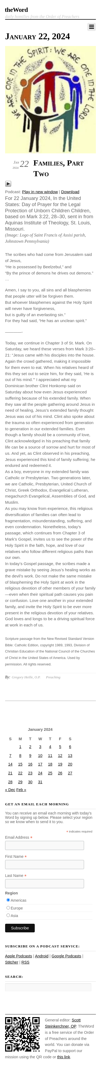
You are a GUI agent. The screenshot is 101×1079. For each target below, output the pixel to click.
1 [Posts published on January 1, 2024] (20, 747)
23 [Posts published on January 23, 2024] (30, 773)
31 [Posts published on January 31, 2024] (40, 782)
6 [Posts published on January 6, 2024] (70, 747)
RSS (25, 962)
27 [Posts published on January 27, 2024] (70, 773)
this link (63, 1057)
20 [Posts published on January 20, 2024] (70, 764)
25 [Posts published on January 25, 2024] (50, 773)
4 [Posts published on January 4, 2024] (50, 747)
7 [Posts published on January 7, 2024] (10, 755)
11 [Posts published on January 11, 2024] (50, 755)
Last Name (16, 875)
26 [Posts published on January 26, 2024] (60, 773)
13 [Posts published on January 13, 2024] (70, 755)
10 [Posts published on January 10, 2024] (40, 755)
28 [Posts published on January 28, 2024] (10, 782)
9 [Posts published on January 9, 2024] (30, 755)
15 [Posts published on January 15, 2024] (20, 764)
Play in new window (40, 191)
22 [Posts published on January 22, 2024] (20, 773)
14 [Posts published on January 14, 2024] (10, 764)
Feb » (21, 790)
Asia (14, 916)
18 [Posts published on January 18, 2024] (50, 764)
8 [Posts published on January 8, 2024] (20, 755)
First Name (16, 856)
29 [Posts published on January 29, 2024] (20, 782)
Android (41, 956)
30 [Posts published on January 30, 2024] (30, 782)
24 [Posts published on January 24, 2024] (40, 773)
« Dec (10, 790)
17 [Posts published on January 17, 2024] (40, 764)
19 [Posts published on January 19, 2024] (60, 764)
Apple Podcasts (18, 956)
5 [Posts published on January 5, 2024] (60, 747)
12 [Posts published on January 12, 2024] (60, 755)
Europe (17, 908)
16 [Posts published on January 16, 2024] (30, 764)
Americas (18, 900)
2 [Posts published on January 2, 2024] (30, 747)
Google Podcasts (66, 956)
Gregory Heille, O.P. (26, 677)
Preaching (53, 677)
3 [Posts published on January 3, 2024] (40, 747)
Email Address (19, 837)
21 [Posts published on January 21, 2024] (10, 773)
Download (70, 191)
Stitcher (11, 962)
